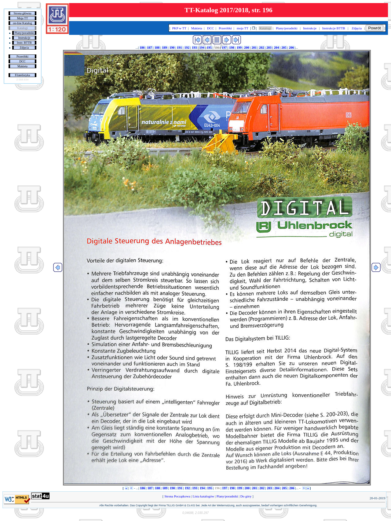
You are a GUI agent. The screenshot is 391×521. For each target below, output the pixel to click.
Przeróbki (22, 56)
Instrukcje (24, 37)
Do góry (245, 496)
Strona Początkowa (177, 496)
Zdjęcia (24, 47)
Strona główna (22, 13)
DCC (22, 61)
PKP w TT (179, 28)
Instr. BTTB (24, 42)
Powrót (374, 28)
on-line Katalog (22, 23)
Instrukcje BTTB (333, 28)
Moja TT (22, 18)
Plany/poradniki (24, 33)
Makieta (22, 66)
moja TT (242, 28)
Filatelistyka (22, 75)
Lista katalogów (203, 496)
